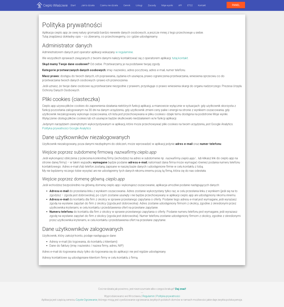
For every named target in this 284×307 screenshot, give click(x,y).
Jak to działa (88, 5)
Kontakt (202, 5)
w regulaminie (124, 52)
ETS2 (190, 5)
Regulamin (149, 296)
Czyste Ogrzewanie (86, 299)
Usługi (139, 5)
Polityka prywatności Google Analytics (66, 128)
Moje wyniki (167, 5)
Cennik (126, 5)
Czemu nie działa (109, 5)
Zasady (152, 5)
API (180, 5)
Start (73, 5)
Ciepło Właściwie (55, 5)
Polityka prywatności (168, 296)
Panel (236, 5)
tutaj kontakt (180, 58)
